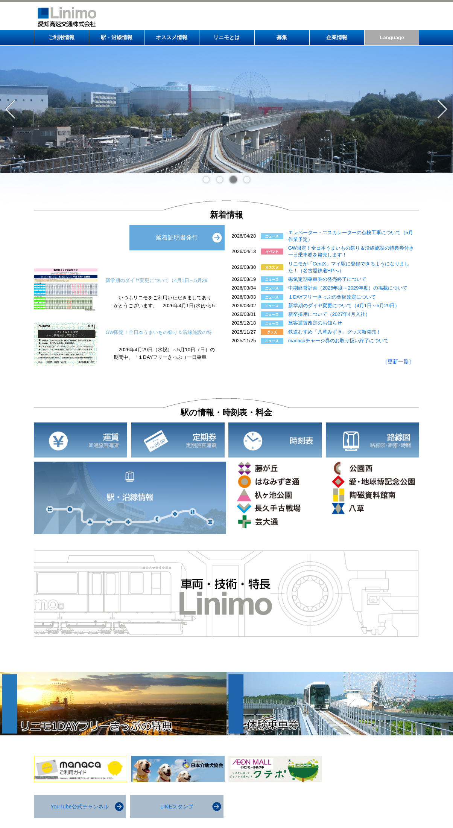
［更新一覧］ (398, 361)
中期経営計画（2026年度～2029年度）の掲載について (348, 288)
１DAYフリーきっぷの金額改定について (332, 297)
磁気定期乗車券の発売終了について (327, 279)
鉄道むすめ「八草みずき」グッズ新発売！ (334, 332)
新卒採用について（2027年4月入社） (329, 314)
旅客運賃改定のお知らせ (315, 323)
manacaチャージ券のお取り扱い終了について (338, 340)
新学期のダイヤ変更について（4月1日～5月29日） (344, 305)
